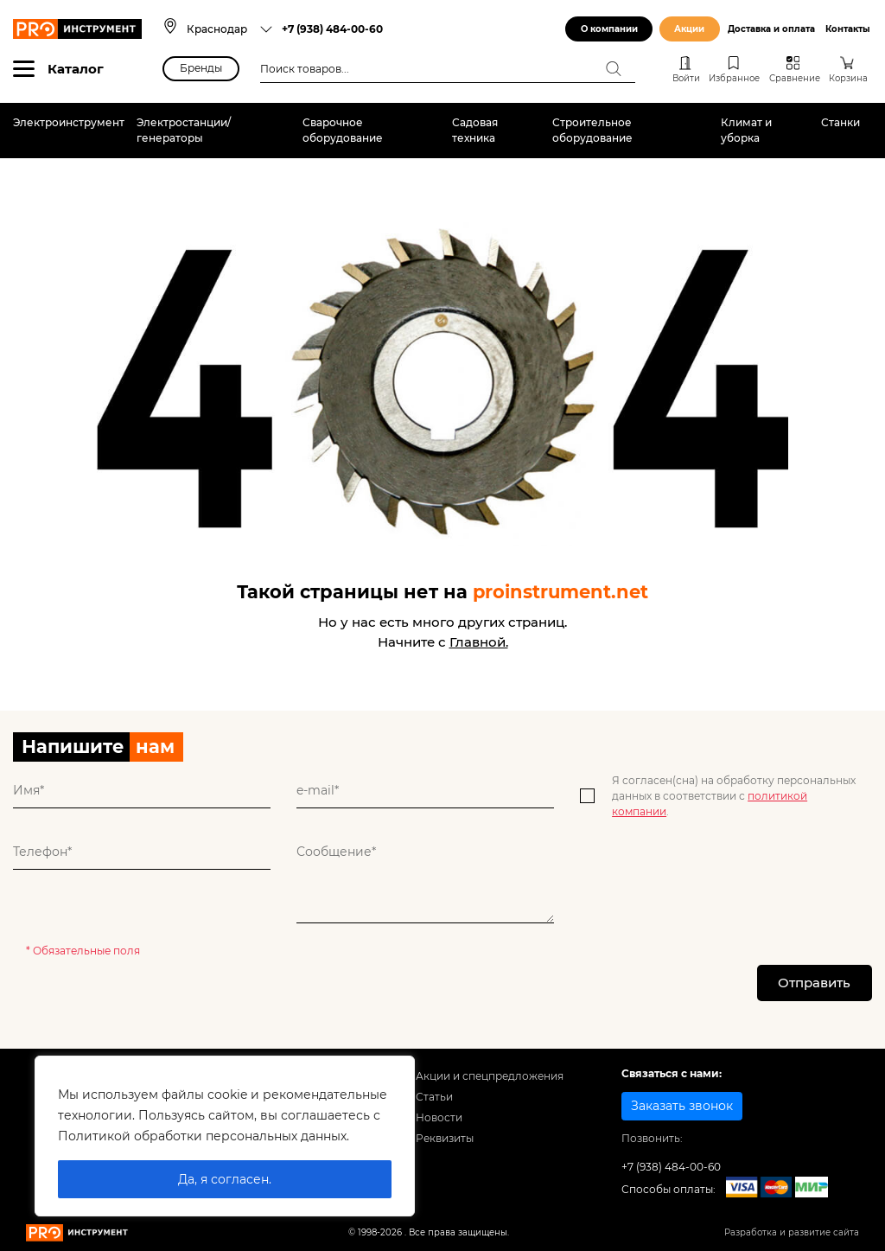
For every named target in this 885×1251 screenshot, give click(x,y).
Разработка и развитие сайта (791, 1233)
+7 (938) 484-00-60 (332, 28)
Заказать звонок (682, 1107)
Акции (689, 29)
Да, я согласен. (224, 1179)
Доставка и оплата (771, 29)
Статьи (434, 1097)
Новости (439, 1117)
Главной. (478, 642)
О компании (609, 29)
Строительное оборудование (592, 130)
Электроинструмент (68, 122)
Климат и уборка (746, 130)
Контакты (847, 29)
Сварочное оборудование (342, 130)
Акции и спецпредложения (489, 1076)
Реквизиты (445, 1138)
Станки (840, 122)
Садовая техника (475, 130)
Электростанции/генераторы (184, 130)
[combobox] (230, 28)
